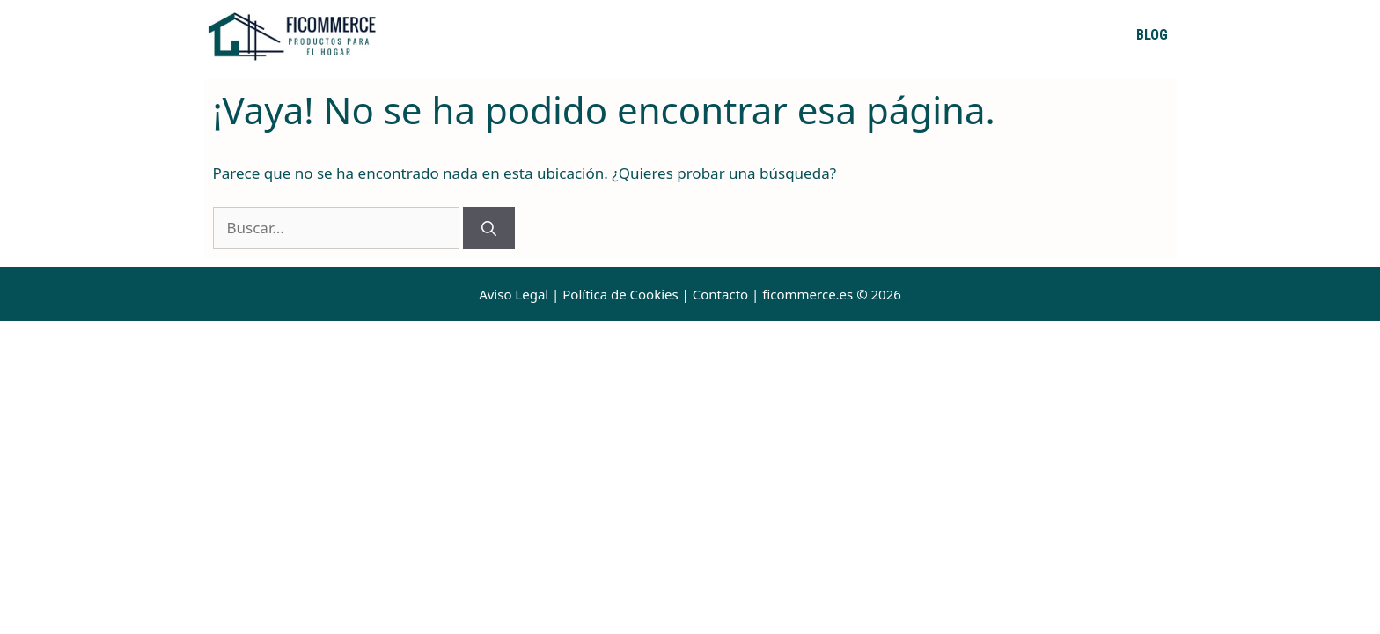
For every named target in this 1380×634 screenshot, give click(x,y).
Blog (1152, 34)
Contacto (720, 294)
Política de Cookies (620, 294)
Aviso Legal (513, 294)
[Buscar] (489, 228)
